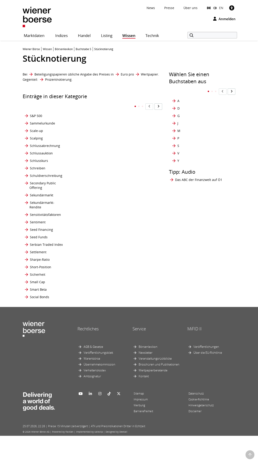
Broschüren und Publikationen (159, 392)
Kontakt (144, 403)
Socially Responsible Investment (93, 109)
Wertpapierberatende (153, 397)
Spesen (84, 148)
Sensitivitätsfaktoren (45, 219)
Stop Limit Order (91, 312)
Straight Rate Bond (137, 148)
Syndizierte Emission (136, 282)
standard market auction (91, 236)
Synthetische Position (137, 302)
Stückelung (136, 226)
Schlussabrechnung (45, 148)
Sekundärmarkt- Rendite (41, 209)
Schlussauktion (41, 158)
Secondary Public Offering (42, 189)
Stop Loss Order (85, 321)
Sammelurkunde (42, 121)
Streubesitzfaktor (141, 173)
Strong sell (136, 199)
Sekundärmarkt (41, 199)
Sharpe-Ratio (40, 273)
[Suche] (212, 35)
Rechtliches (88, 356)
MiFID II (194, 356)
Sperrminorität (90, 138)
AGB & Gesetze (93, 374)
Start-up (85, 265)
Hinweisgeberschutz (201, 432)
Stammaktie (87, 219)
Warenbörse (92, 386)
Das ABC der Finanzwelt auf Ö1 (198, 171)
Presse (169, 8)
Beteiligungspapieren (50, 74)
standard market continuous (91, 248)
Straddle (134, 131)
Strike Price (136, 180)
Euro (124, 74)
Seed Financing (41, 236)
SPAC (82, 131)
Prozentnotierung (58, 79)
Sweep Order (137, 273)
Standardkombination (95, 258)
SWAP (132, 265)
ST (80, 199)
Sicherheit (37, 292)
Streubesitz (136, 165)
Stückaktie (135, 219)
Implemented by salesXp (89, 459)
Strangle (134, 158)
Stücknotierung (139, 236)
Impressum (141, 427)
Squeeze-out (88, 180)
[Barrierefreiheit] (232, 8)
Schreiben (37, 173)
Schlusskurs (39, 165)
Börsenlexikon (148, 374)
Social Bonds (39, 322)
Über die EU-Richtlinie (207, 380)
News (151, 8)
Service (139, 356)
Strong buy (136, 190)
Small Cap (37, 302)
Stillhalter (86, 273)
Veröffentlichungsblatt (98, 380)
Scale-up (36, 131)
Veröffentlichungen (206, 374)
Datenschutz (196, 421)
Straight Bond (138, 138)
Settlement (38, 265)
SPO (82, 158)
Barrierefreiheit (143, 438)
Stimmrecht (87, 283)
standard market (91, 226)
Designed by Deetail (116, 459)
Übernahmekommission (99, 392)
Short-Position (40, 283)
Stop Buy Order (90, 302)
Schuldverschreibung (46, 180)
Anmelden (224, 19)
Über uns (190, 8)
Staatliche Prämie (92, 209)
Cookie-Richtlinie (198, 427)
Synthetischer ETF (141, 292)
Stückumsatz (137, 248)
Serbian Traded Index (46, 258)
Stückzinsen (137, 258)
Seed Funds (39, 248)
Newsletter (145, 380)
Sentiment (38, 226)
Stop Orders (137, 121)
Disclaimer (195, 438)
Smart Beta (38, 312)
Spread (84, 165)
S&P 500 (36, 109)
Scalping (36, 138)
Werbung (139, 432)
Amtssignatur (92, 403)
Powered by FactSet (62, 459)
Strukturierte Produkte (137, 209)
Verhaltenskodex (95, 397)
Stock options (89, 292)
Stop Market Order (136, 109)
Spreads (85, 173)
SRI (81, 190)
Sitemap (139, 421)
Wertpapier (149, 74)
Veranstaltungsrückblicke (155, 386)
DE (209, 8)
